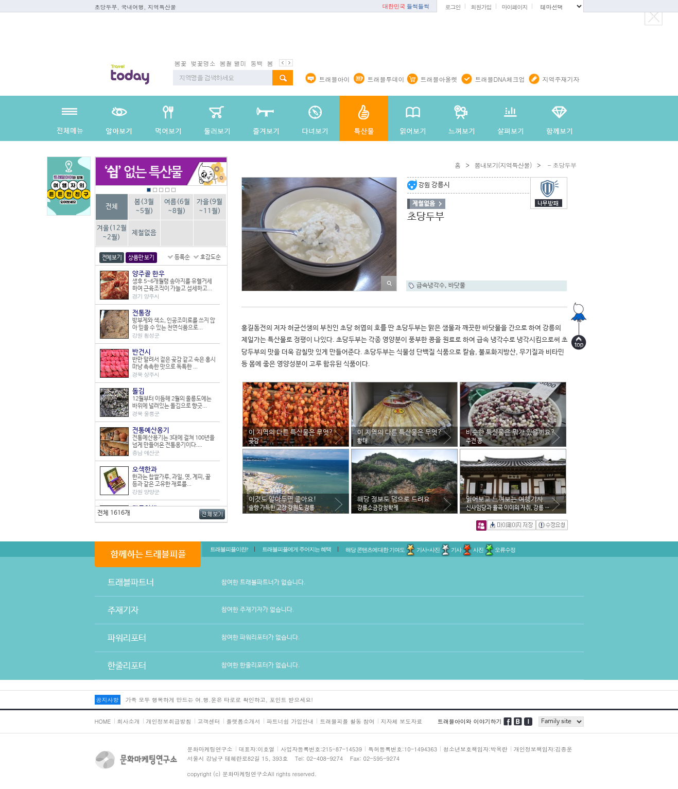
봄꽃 (181, 63)
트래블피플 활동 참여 (347, 721)
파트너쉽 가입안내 (290, 721)
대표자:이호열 (257, 749)
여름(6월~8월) (177, 206)
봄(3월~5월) (144, 206)
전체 (112, 207)
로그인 (452, 7)
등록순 (182, 257)
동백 (257, 63)
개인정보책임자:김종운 (543, 749)
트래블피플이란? (229, 549)
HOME (103, 721)
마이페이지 (514, 7)
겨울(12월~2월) (112, 232)
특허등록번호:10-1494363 (402, 749)
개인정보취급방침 (169, 721)
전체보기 (112, 258)
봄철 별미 (233, 63)
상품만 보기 (141, 258)
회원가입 (481, 7)
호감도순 (210, 257)
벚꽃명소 (203, 63)
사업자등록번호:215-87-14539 (321, 749)
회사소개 (128, 721)
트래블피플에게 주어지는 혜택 (296, 549)
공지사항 (107, 700)
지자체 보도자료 (402, 721)
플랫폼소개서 (243, 721)
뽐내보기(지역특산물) (503, 165)
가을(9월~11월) (209, 206)
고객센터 (209, 721)
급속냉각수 (430, 285)
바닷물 (456, 285)
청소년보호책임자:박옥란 (475, 749)
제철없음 (144, 233)
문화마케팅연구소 (210, 749)
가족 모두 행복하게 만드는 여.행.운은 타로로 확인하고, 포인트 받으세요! (219, 700)
